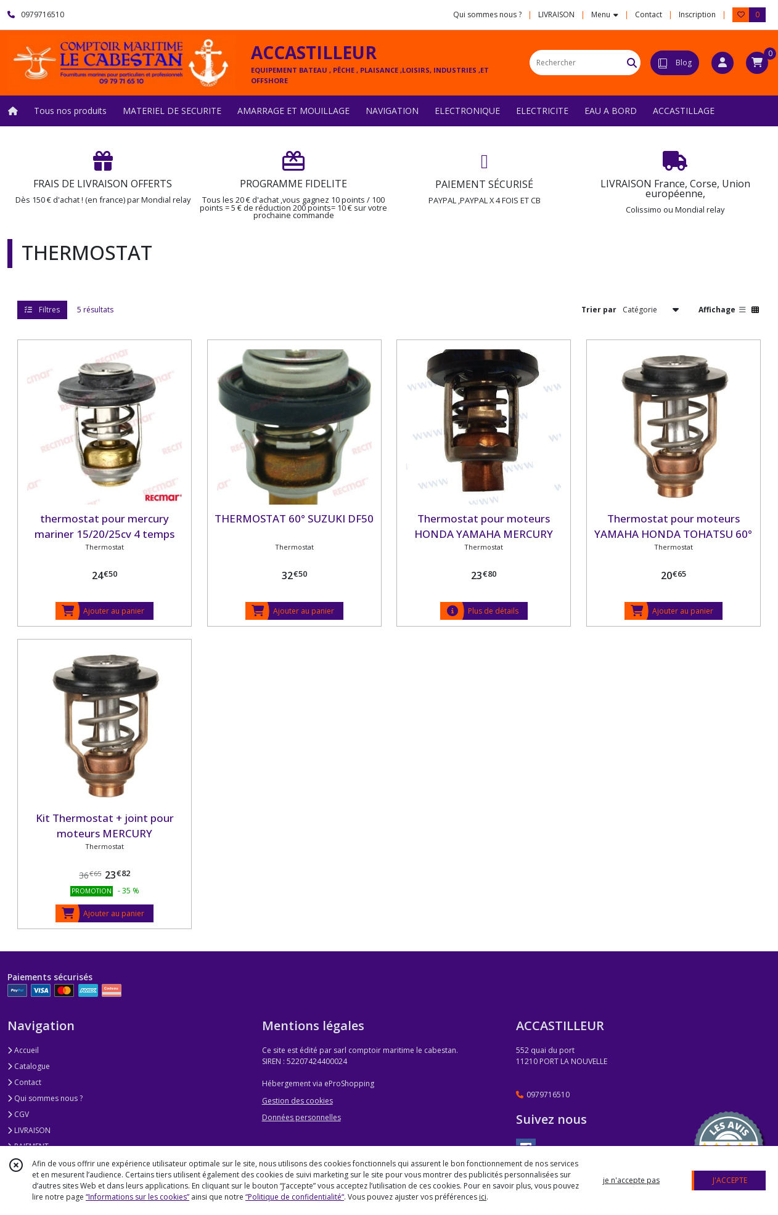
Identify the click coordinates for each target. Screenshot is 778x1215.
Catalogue (28, 1066)
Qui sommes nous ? (45, 1098)
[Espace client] (722, 62)
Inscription (697, 14)
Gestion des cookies (297, 1100)
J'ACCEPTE (730, 1180)
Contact (648, 14)
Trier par (598, 309)
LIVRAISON (29, 1130)
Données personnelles (301, 1117)
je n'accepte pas (631, 1180)
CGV (18, 1114)
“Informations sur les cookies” (137, 1197)
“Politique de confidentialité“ (294, 1197)
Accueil (23, 1050)
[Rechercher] (632, 63)
